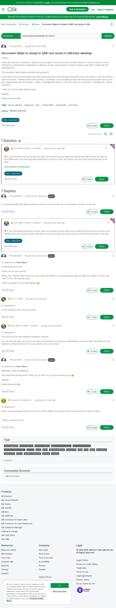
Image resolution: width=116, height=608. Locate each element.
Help (93, 9)
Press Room (44, 554)
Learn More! (102, 17)
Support (4, 573)
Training (4, 569)
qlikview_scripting (42, 446)
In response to (14, 262)
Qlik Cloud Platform (9, 500)
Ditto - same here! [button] (10, 120)
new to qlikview (26, 446)
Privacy (42, 565)
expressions (9, 454)
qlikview (30, 450)
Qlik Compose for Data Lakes (14, 519)
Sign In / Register (105, 9)
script (38, 450)
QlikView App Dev (18, 111)
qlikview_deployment (81, 446)
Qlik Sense (6, 504)
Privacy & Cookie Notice (87, 564)
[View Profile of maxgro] (14, 299)
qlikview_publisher (57, 450)
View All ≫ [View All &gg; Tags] (8, 460)
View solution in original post (17, 166)
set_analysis (101, 450)
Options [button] (112, 24)
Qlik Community (8, 24)
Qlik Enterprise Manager (11, 527)
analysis (46, 454)
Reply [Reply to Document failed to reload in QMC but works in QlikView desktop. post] (106, 125)
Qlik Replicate (7, 515)
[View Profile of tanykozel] (15, 400)
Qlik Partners (6, 554)
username (73, 105)
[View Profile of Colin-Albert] (18, 148)
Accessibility (44, 561)
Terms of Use (82, 572)
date (80, 450)
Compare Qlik (7, 561)
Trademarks (81, 568)
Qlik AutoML (6, 508)
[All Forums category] (5, 476)
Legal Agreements (84, 576)
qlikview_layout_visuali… (61, 446)
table (92, 450)
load (86, 450)
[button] (113, 45)
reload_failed (47, 105)
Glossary (5, 565)
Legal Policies (82, 560)
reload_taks (61, 105)
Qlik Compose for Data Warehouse (16, 523)
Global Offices (45, 577)
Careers (42, 569)
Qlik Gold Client (8, 535)
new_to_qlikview (15, 105)
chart (45, 450)
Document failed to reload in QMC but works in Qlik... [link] (66, 24)
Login (47, 2)
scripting (55, 454)
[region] (37, 592)
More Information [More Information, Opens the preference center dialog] (59, 591)
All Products (6, 496)
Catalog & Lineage (9, 531)
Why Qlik (5, 539)
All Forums (24, 24)
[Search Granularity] (11, 36)
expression (71, 450)
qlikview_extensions (32, 454)
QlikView (35, 24)
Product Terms (82, 579)
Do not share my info (86, 583)
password (28, 105)
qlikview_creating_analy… (15, 450)
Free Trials (5, 557)
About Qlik (43, 550)
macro (19, 454)
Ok (60, 585)
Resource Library (8, 550)
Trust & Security (46, 557)
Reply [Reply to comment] (101, 179)
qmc (38, 105)
